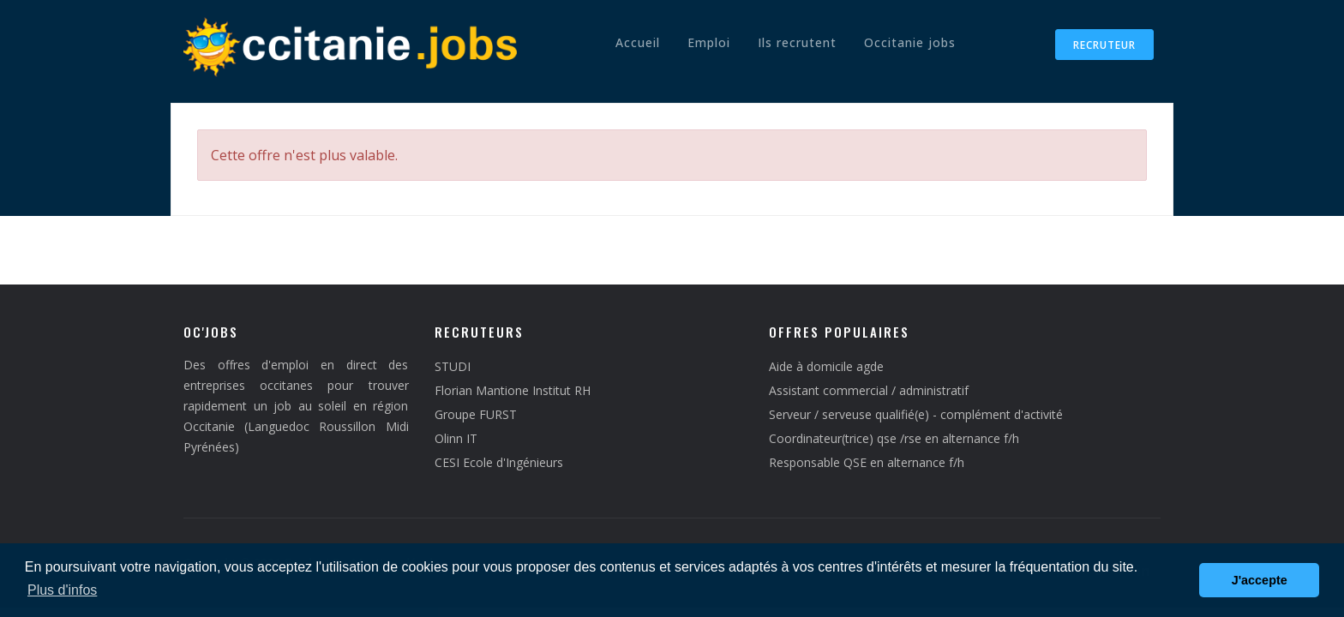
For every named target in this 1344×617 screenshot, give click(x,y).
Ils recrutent (797, 42)
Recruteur (1104, 45)
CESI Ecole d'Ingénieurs (499, 462)
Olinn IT (456, 438)
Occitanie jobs (910, 42)
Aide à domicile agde (826, 366)
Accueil (637, 42)
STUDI (453, 366)
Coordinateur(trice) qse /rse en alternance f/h (894, 438)
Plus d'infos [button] (62, 590)
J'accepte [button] (1259, 580)
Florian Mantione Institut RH (513, 390)
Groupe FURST (476, 414)
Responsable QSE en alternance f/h (866, 462)
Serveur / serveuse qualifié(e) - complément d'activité (916, 414)
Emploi (708, 42)
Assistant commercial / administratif (869, 390)
